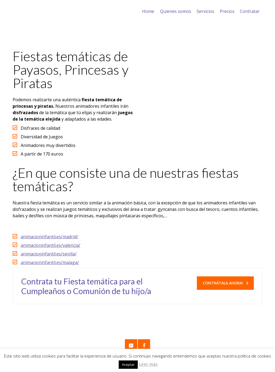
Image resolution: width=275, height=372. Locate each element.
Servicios (205, 11)
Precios (227, 11)
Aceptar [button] (128, 364)
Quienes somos (175, 11)
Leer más (148, 364)
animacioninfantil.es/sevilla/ (49, 254)
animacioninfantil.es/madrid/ (49, 237)
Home (148, 11)
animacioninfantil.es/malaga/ (50, 262)
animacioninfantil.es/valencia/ (50, 245)
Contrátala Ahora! (225, 283)
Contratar (250, 11)
